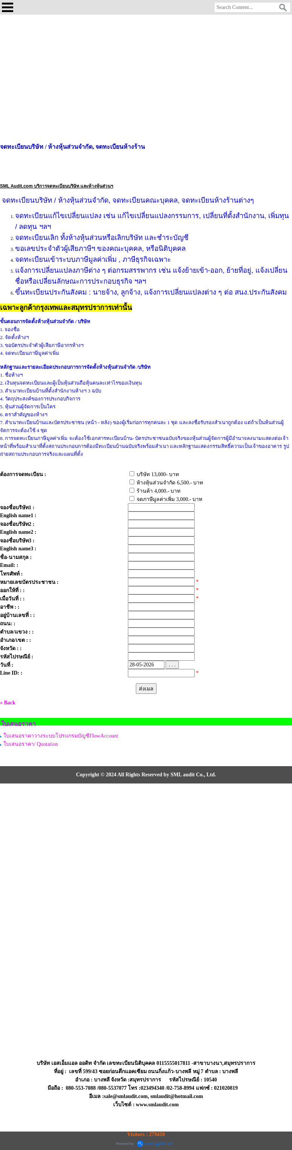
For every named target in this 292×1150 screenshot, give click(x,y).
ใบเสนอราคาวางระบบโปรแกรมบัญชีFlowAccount (60, 736)
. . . (172, 664)
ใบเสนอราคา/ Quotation (30, 744)
